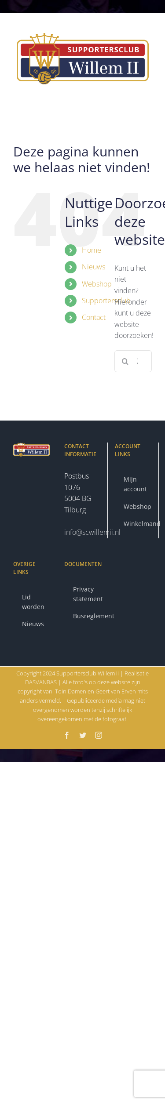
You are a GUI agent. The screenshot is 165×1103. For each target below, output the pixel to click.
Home (91, 250)
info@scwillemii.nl (92, 532)
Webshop (97, 284)
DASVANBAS (41, 682)
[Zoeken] (125, 361)
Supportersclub (106, 300)
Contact (94, 317)
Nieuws (93, 267)
